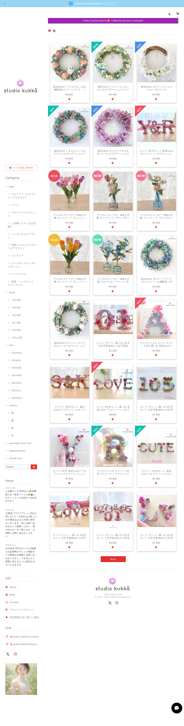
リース (15, 205)
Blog (12, 594)
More (113, 560)
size (11, 345)
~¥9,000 (16, 330)
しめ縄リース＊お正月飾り (22, 225)
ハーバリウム (18, 274)
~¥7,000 (16, 322)
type (11, 186)
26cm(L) (16, 390)
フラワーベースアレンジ (22, 214)
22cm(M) (16, 375)
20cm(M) (16, 367)
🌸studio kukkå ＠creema (24, 636)
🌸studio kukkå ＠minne (23, 644)
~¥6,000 (16, 315)
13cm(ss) (16, 352)
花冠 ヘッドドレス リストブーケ (22, 283)
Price (12, 292)
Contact (14, 602)
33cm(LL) (16, 398)
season (13, 405)
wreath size (15, 458)
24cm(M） (17, 382)
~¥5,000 (16, 307)
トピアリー (17, 255)
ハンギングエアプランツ (22, 236)
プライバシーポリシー (22, 609)
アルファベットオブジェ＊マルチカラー (22, 196)
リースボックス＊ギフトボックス (22, 265)
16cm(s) (16, 360)
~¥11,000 (16, 337)
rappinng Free (17, 450)
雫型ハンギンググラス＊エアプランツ (22, 247)
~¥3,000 (16, 300)
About (13, 587)
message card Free (20, 443)
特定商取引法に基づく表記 (24, 617)
